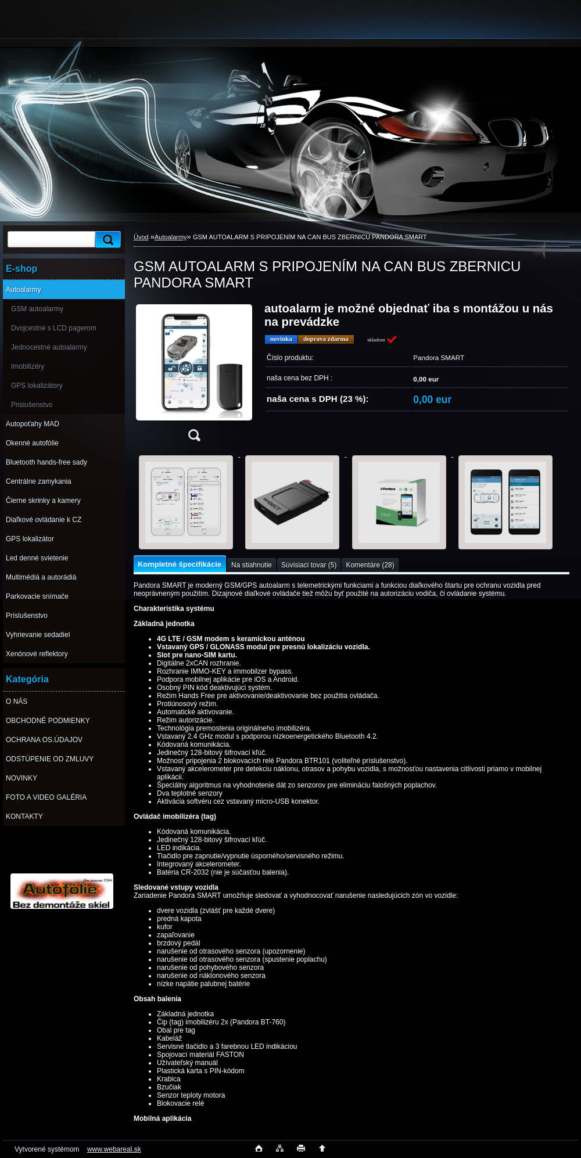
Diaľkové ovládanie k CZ (43, 520)
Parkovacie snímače (37, 596)
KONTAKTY (24, 816)
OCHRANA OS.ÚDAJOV (44, 740)
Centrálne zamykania (38, 481)
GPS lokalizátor (30, 539)
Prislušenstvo (31, 405)
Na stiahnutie (251, 565)
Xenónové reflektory (37, 654)
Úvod (141, 236)
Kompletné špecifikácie (179, 564)
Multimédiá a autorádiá (41, 577)
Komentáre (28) (370, 565)
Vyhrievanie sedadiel (38, 635)
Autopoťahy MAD (32, 424)
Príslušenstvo (27, 616)
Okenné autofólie (32, 443)
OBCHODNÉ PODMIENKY (48, 721)
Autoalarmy (23, 290)
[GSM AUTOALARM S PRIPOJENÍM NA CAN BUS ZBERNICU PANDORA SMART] (194, 375)
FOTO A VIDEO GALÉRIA (46, 797)
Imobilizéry (27, 366)
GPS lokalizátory (37, 386)
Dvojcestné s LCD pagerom (53, 328)
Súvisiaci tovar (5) (308, 565)
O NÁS (16, 701)
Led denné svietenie (37, 558)
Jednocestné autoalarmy (49, 347)
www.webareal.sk (114, 1149)
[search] (106, 239)
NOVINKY (21, 778)
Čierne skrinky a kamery (43, 501)
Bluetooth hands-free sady (46, 462)
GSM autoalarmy (37, 309)
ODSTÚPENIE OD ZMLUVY (50, 759)
